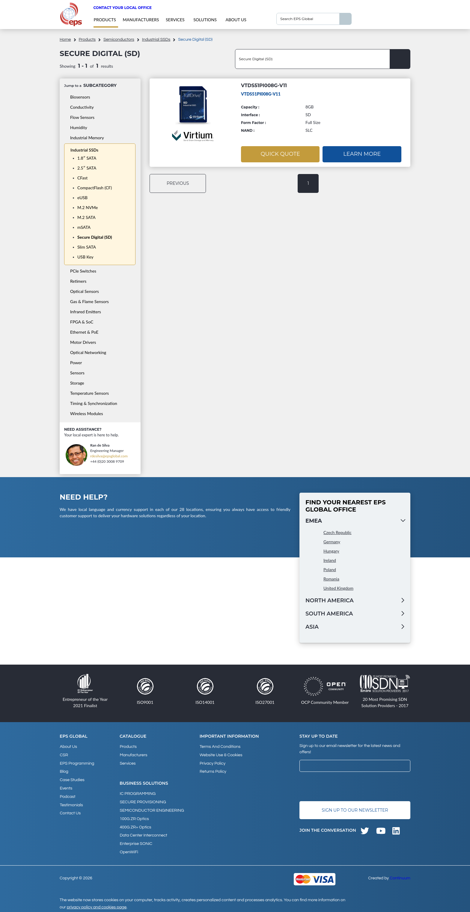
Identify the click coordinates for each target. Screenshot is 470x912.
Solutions (205, 19)
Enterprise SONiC (136, 842)
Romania (331, 578)
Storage (77, 382)
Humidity (78, 127)
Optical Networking (88, 352)
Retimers (78, 281)
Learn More (362, 154)
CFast (82, 177)
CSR (64, 755)
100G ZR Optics (134, 817)
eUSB (82, 197)
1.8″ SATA (86, 158)
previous (178, 183)
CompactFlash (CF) (94, 187)
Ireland (329, 560)
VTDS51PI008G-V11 (264, 85)
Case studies (72, 779)
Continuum (400, 876)
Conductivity (82, 107)
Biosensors (80, 96)
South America (329, 613)
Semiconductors (118, 39)
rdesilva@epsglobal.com (109, 456)
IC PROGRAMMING (138, 793)
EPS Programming (77, 763)
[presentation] (345, 786)
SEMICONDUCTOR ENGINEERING (152, 809)
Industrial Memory (87, 137)
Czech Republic (337, 532)
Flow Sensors (82, 117)
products (105, 19)
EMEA (313, 521)
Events (66, 787)
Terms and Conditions (220, 747)
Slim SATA (86, 246)
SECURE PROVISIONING (143, 801)
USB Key (85, 256)
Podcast (67, 795)
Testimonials (71, 803)
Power (76, 362)
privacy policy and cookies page (96, 905)
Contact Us (70, 811)
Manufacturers (141, 19)
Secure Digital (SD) (94, 237)
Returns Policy (213, 771)
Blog (64, 771)
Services (175, 19)
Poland (329, 569)
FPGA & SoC (81, 321)
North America (329, 600)
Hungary (331, 550)
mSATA (84, 227)
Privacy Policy (212, 763)
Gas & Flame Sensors (89, 301)
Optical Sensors (84, 291)
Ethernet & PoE (84, 332)
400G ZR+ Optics (135, 825)
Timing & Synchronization (93, 403)
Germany (331, 541)
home (65, 39)
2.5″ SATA (86, 167)
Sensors (77, 372)
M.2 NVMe (87, 207)
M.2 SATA (86, 217)
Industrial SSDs (156, 39)
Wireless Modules (86, 413)
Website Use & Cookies (221, 755)
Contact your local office (122, 7)
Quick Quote (280, 154)
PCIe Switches (83, 270)
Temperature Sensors (89, 393)
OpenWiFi (129, 850)
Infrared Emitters (85, 311)
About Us (235, 19)
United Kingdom (338, 588)
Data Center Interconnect (143, 833)
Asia (312, 627)
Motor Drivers (83, 342)
